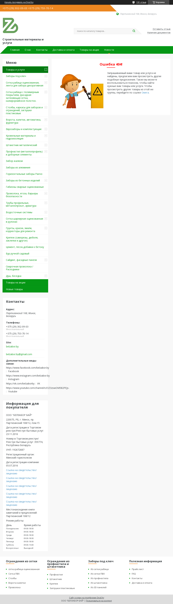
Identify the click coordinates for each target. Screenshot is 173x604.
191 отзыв (141, 2)
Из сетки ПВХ (98, 573)
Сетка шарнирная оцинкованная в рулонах (24, 220)
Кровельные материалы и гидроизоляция (21, 137)
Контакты (41, 50)
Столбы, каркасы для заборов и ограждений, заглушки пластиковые (24, 110)
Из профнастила (99, 578)
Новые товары (14, 289)
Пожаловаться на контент (99, 600)
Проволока (14, 587)
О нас (28, 50)
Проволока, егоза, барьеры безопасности (22, 195)
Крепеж (54, 583)
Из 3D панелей (98, 587)
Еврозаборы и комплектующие (24, 129)
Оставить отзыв (161, 29)
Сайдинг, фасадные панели (21, 260)
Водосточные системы (19, 212)
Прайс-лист (138, 569)
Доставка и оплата (64, 50)
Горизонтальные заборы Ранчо (24, 173)
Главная (15, 50)
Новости (109, 50)
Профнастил (56, 574)
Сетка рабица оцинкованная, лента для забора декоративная (24, 84)
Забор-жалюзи (14, 160)
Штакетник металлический (21, 145)
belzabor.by (12, 346)
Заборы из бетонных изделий (23, 180)
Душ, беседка (13, 275)
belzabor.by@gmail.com (19, 354)
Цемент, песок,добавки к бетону (25, 247)
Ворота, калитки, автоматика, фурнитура (23, 121)
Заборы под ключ (16, 76)
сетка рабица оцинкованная (24, 569)
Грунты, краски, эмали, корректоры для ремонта (20, 229)
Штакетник (56, 579)
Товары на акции (89, 50)
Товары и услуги (15, 69)
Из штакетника (99, 582)
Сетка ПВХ (14, 573)
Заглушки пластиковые (62, 588)
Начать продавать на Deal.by (19, 2)
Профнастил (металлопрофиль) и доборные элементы (24, 153)
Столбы (12, 578)
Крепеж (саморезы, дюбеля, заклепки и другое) (22, 239)
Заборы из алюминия (18, 167)
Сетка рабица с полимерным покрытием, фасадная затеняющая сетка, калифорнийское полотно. (22, 96)
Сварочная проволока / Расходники (19, 268)
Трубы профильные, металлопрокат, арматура (21, 204)
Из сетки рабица (100, 569)
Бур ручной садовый (17, 253)
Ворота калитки (17, 582)
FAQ (134, 573)
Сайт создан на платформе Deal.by (86, 597)
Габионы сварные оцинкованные (25, 186)
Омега (145, 92)
